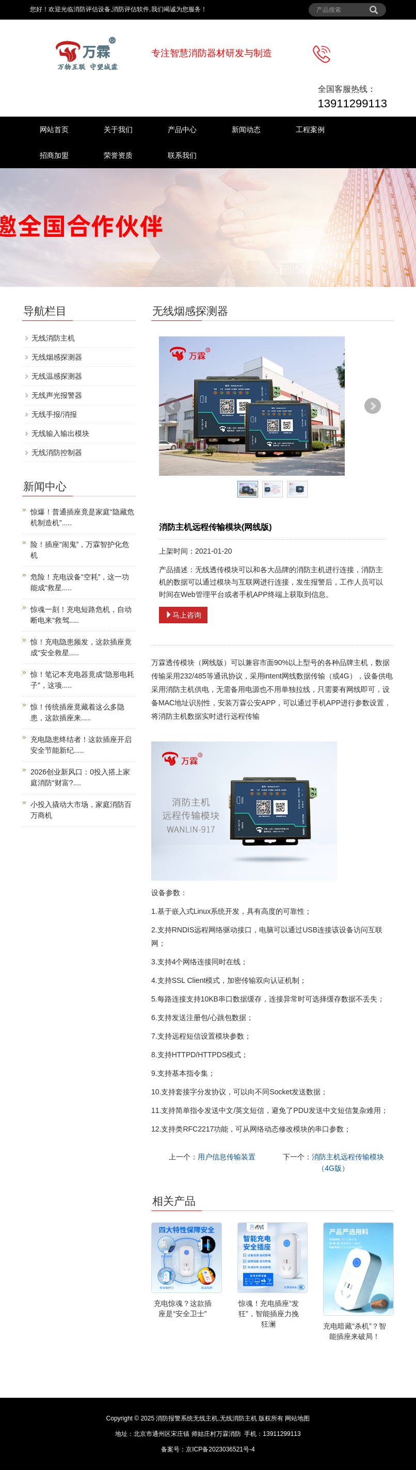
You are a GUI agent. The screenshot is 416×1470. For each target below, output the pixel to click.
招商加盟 (54, 155)
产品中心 (182, 129)
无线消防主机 (53, 338)
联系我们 (182, 155)
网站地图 (297, 1418)
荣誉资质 (118, 155)
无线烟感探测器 (56, 357)
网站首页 (54, 129)
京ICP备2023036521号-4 (220, 1449)
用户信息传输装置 (226, 1157)
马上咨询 (183, 615)
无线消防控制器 (56, 452)
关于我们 (118, 129)
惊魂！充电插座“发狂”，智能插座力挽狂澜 (268, 1313)
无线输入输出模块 (60, 433)
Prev (172, 406)
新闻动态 (246, 129)
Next (372, 406)
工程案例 (310, 129)
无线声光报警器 (56, 395)
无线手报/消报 (54, 414)
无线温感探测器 (56, 376)
